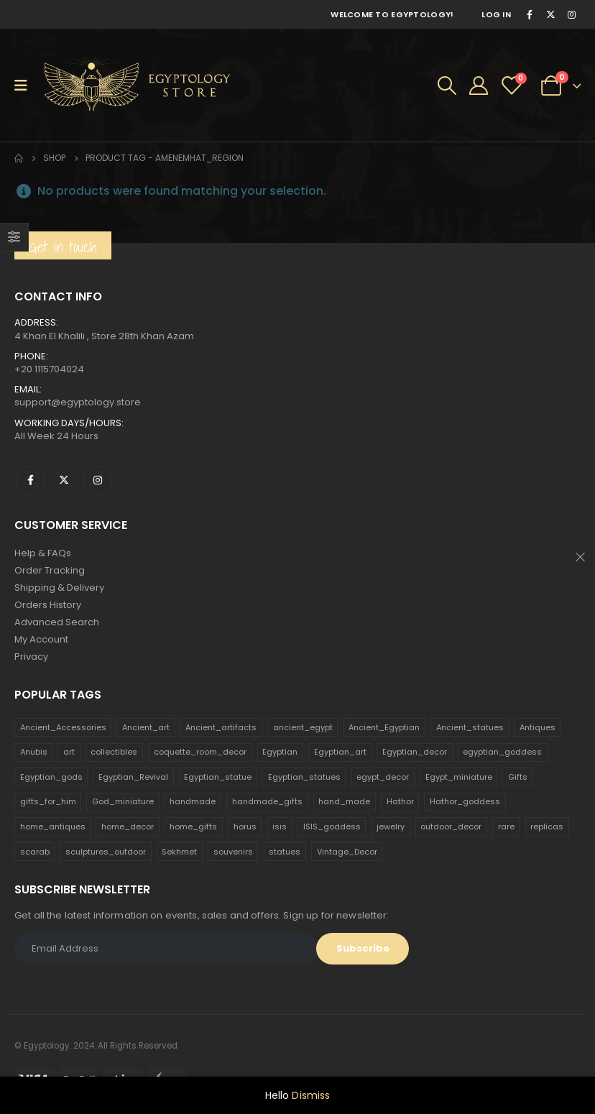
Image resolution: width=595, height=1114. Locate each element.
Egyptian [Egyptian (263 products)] (280, 752)
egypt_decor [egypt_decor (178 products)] (382, 777)
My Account (41, 639)
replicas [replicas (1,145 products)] (546, 826)
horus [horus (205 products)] (245, 826)
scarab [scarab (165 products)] (35, 851)
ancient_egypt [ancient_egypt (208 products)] (303, 727)
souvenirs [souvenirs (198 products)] (233, 851)
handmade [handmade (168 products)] (193, 801)
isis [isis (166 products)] (279, 826)
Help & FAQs (42, 553)
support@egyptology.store (77, 402)
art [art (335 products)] (69, 752)
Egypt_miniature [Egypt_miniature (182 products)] (458, 777)
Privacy (31, 656)
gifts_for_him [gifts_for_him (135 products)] (48, 801)
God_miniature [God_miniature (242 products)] (123, 801)
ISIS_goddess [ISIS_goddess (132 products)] (332, 826)
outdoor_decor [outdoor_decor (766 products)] (450, 826)
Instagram (97, 480)
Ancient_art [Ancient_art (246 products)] (146, 727)
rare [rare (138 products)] (506, 826)
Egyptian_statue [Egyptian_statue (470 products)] (218, 777)
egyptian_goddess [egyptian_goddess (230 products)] (502, 752)
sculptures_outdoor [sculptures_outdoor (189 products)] (105, 851)
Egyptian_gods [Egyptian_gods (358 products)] (51, 777)
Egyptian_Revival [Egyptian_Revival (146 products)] (133, 777)
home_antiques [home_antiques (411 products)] (53, 826)
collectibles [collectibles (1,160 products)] (114, 752)
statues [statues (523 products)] (284, 851)
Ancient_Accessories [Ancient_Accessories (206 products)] (63, 727)
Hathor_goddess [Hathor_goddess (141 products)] (465, 801)
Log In (496, 14)
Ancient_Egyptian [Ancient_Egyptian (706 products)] (384, 727)
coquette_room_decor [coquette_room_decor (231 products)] (200, 752)
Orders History (47, 605)
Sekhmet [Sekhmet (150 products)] (179, 851)
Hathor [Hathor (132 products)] (400, 801)
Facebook (30, 480)
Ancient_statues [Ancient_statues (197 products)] (470, 727)
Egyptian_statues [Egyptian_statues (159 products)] (304, 777)
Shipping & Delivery (59, 587)
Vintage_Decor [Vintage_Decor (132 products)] (347, 851)
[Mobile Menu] (25, 85)
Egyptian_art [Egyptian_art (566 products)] (340, 752)
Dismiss (311, 1095)
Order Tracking (49, 570)
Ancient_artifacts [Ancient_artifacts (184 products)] (221, 727)
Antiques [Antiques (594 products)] (537, 727)
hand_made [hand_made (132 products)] (344, 801)
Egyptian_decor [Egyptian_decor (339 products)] (414, 752)
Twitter (64, 480)
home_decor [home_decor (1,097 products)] (127, 826)
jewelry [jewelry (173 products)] (391, 826)
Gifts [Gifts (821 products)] (517, 777)
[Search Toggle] (447, 85)
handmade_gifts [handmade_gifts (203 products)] (267, 801)
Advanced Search (56, 622)
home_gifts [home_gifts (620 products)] (193, 826)
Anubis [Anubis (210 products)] (33, 752)
